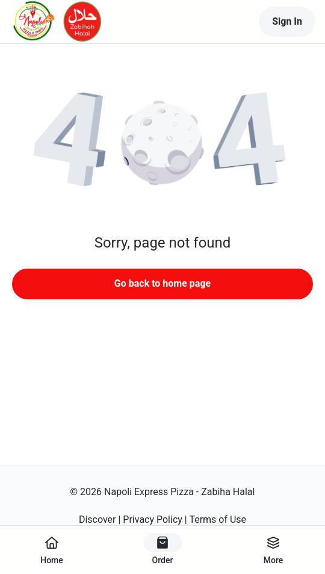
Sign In (287, 21)
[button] (162, 144)
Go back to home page (162, 283)
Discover (97, 519)
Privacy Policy (152, 519)
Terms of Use (217, 519)
